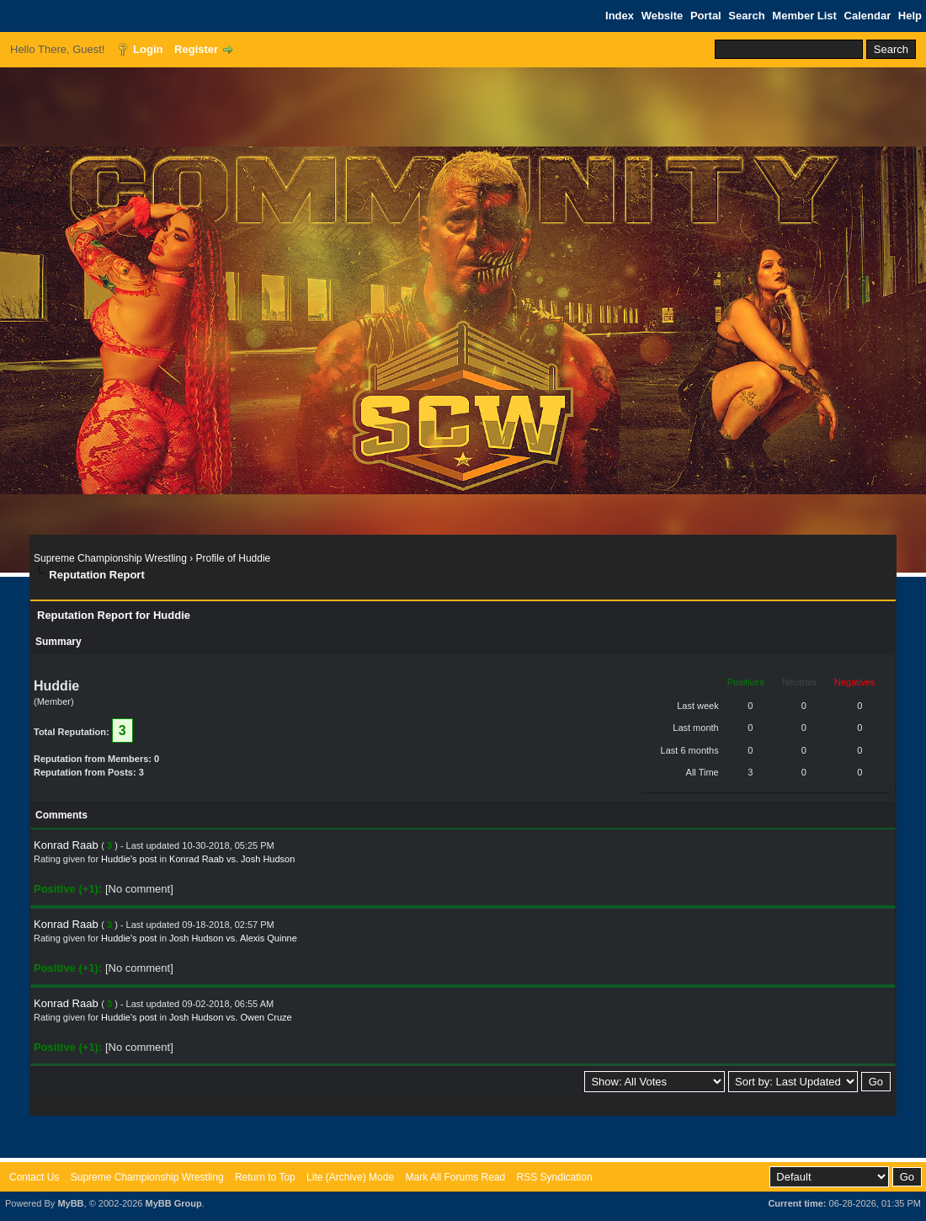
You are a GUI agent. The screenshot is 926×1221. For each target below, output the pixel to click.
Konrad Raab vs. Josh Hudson (232, 859)
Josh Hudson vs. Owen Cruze (230, 1017)
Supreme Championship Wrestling (110, 558)
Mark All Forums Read (455, 1177)
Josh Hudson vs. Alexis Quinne (233, 938)
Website (662, 15)
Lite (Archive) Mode (350, 1177)
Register (196, 49)
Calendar (867, 15)
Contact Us (34, 1177)
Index (619, 15)
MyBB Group (173, 1203)
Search (746, 15)
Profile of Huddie (233, 558)
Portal (705, 15)
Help (910, 15)
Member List (804, 15)
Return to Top (265, 1177)
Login (147, 49)
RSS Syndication (555, 1177)
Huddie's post (129, 859)
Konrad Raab (66, 845)
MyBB (70, 1203)
